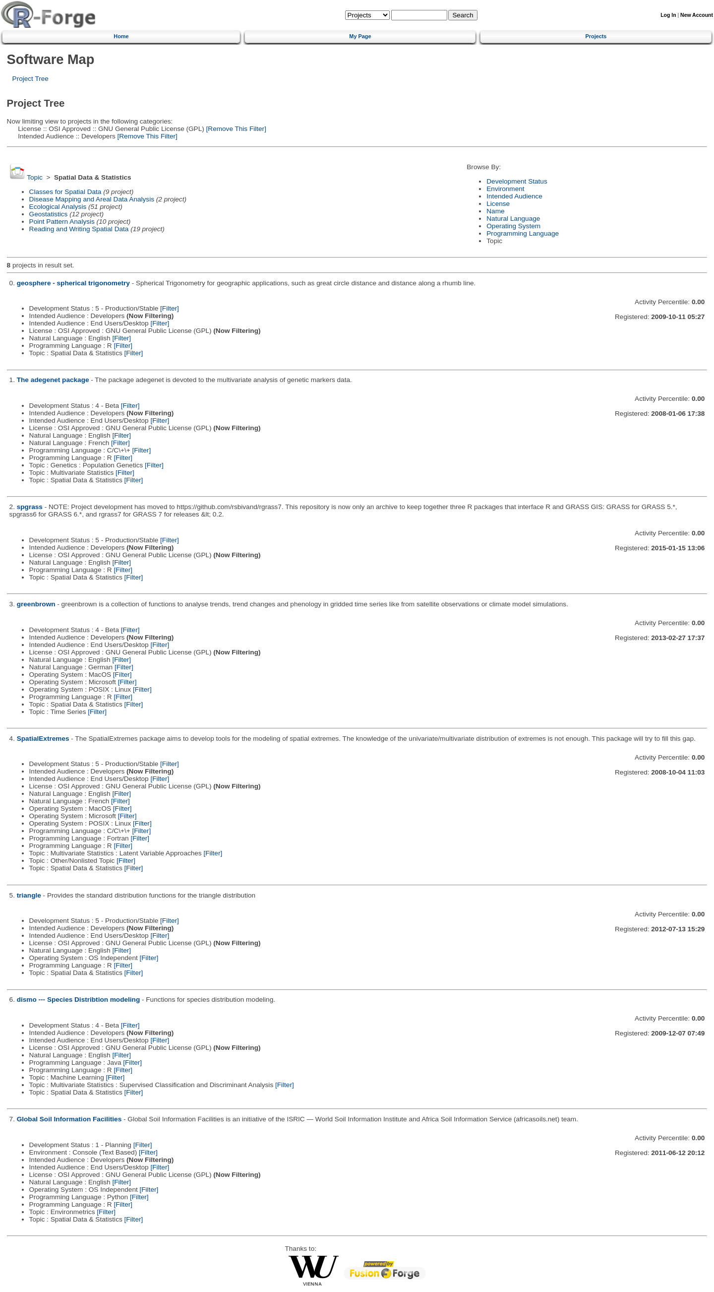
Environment (505, 189)
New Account (696, 15)
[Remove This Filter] (235, 128)
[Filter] (169, 308)
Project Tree (30, 78)
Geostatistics (48, 214)
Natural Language (513, 218)
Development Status (516, 181)
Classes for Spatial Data (65, 191)
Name (495, 211)
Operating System (513, 226)
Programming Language (522, 233)
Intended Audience (514, 196)
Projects (596, 36)
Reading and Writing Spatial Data (79, 229)
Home (121, 36)
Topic (35, 177)
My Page (360, 36)
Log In (668, 15)
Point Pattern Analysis (62, 221)
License (498, 203)
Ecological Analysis (58, 206)
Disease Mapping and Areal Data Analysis (91, 199)
